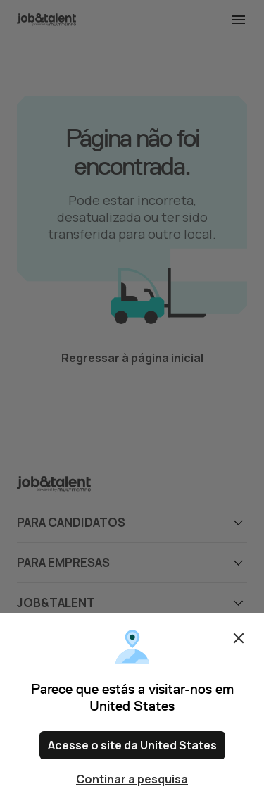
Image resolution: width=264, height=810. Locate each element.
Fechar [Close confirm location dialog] (239, 638)
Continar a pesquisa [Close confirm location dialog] (132, 779)
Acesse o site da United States (132, 745)
